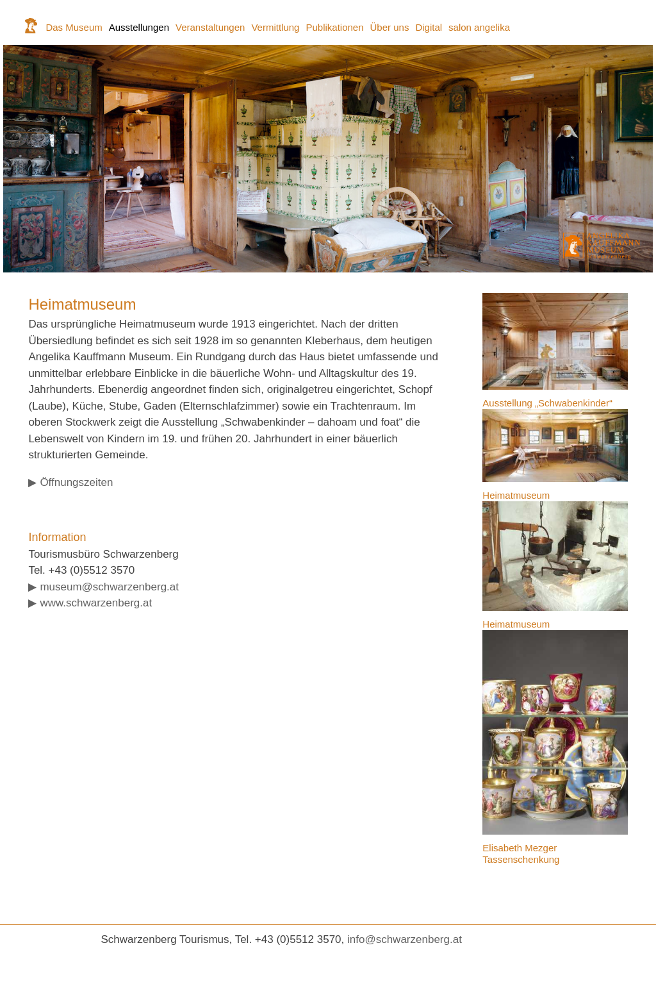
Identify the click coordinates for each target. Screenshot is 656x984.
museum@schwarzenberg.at (109, 587)
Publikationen (334, 27)
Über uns (389, 27)
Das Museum (73, 27)
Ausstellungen (139, 27)
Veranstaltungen (210, 27)
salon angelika (479, 27)
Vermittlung (275, 27)
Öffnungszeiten (76, 482)
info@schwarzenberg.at (404, 939)
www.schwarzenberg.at (96, 603)
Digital (428, 27)
